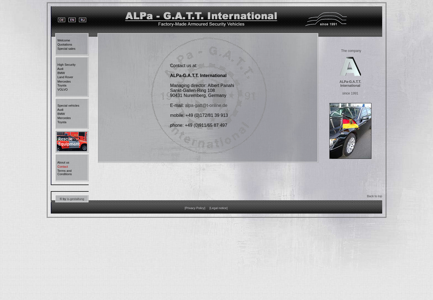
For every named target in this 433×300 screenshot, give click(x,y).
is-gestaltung (75, 199)
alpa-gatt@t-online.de (206, 105)
